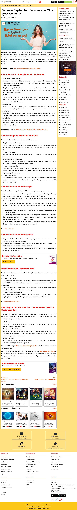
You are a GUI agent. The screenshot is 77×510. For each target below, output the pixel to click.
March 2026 (64, 110)
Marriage (63, 99)
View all (54, 384)
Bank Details (54, 480)
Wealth (62, 92)
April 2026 (63, 107)
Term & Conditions (5, 485)
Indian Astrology (30, 480)
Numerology (64, 80)
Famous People (64, 90)
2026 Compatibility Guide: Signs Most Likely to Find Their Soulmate (67, 19)
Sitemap (3, 494)
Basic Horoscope (30, 456)
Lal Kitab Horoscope (31, 464)
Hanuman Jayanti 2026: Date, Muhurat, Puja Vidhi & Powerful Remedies (66, 40)
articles (6, 5)
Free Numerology (5, 461)
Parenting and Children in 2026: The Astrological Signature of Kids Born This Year (66, 13)
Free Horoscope (5, 456)
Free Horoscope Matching (7, 459)
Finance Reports (55, 461)
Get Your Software (8, 262)
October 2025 (64, 122)
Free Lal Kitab (4, 464)
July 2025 (63, 130)
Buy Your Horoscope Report (12, 369)
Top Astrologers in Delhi (57, 456)
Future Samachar (30, 482)
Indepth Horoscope (30, 459)
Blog (2, 474)
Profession (63, 102)
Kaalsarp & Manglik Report (32, 471)
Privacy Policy (4, 480)
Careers (3, 489)
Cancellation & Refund (6, 487)
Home (2, 5)
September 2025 (65, 125)
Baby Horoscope (30, 466)
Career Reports (55, 459)
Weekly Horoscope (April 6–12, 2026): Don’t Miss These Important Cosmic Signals (66, 46)
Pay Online (53, 482)
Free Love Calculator (6, 469)
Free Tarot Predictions (6, 471)
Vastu (62, 85)
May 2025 (63, 134)
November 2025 (65, 120)
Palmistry (63, 87)
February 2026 (64, 112)
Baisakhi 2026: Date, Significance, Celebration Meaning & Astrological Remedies (67, 25)
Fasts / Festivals (65, 94)
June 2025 (63, 132)
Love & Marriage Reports (57, 464)
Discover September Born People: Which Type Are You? (21, 5)
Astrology (64, 82)
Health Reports (54, 466)
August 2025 (64, 127)
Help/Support (68, 2)
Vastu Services (55, 469)
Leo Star (28, 487)
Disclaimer (3, 482)
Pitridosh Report (30, 474)
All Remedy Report (30, 469)
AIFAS (27, 485)
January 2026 (64, 115)
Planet (62, 97)
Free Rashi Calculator (6, 466)
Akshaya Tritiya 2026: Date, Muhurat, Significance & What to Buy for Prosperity (67, 31)
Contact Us (3, 492)
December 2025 (65, 117)
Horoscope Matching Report (33, 461)
